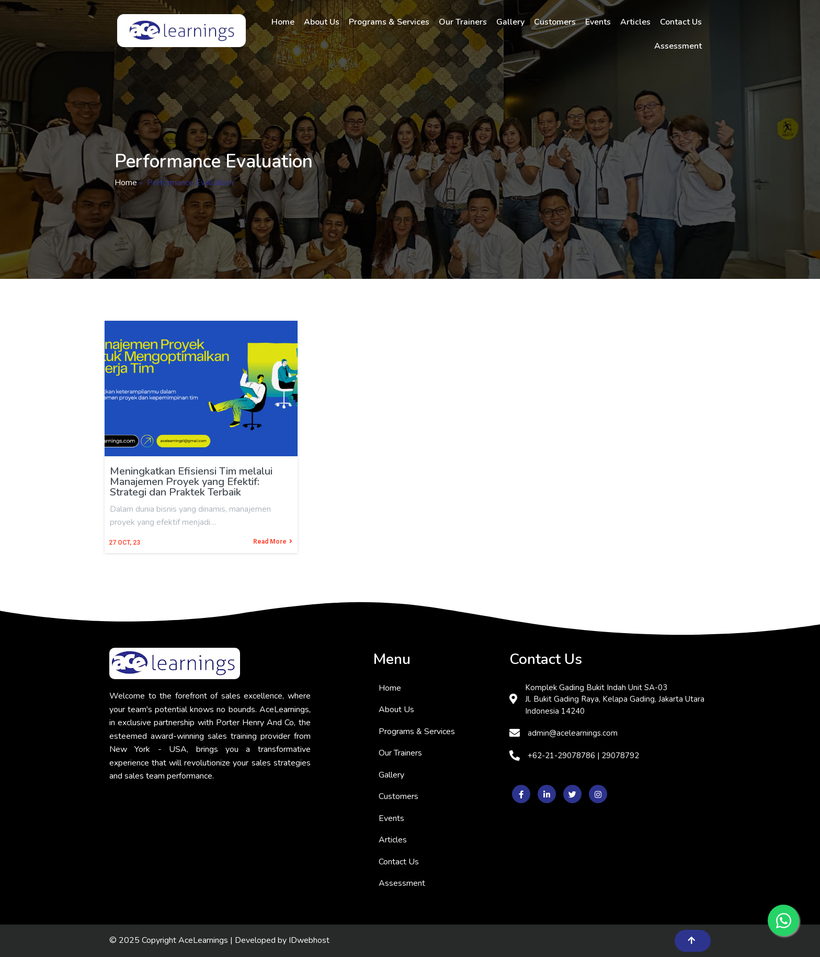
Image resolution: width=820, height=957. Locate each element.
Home (126, 182)
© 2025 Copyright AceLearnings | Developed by (199, 940)
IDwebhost (309, 940)
